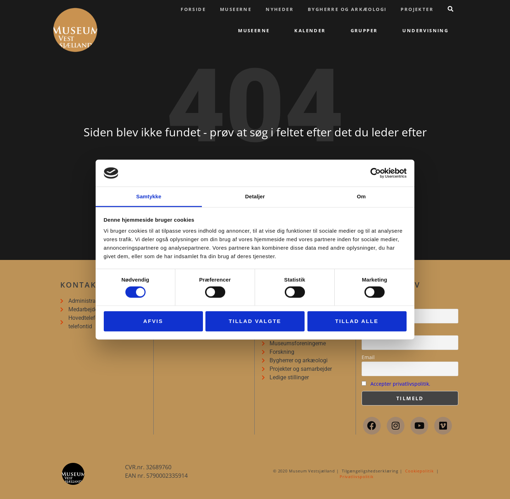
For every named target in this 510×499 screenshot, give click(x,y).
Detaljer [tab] (255, 196)
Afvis (153, 321)
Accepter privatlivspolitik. (400, 383)
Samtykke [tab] (149, 196)
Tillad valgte (255, 321)
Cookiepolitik (419, 471)
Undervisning (425, 30)
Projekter (417, 9)
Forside (193, 9)
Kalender (309, 30)
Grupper (364, 30)
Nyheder (280, 9)
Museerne (235, 9)
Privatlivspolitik (357, 476)
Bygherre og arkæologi (347, 9)
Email (368, 357)
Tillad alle (357, 321)
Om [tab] (361, 196)
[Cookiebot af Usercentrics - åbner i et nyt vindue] (376, 173)
